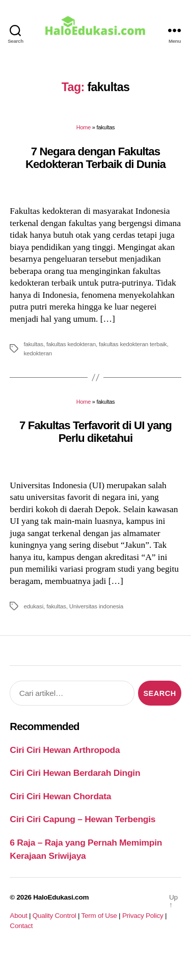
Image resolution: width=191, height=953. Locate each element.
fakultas (33, 344)
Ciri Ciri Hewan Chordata (60, 796)
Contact (21, 926)
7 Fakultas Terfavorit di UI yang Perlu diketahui (95, 431)
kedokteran (37, 353)
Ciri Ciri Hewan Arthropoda (65, 750)
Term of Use (99, 915)
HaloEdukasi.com (61, 897)
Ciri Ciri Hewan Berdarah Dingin (75, 773)
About (18, 915)
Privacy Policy (142, 915)
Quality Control (54, 915)
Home (83, 127)
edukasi (33, 606)
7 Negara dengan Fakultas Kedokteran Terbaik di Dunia (95, 158)
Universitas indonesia (96, 606)
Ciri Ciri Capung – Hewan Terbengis (82, 819)
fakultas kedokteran (71, 344)
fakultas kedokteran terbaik (133, 344)
